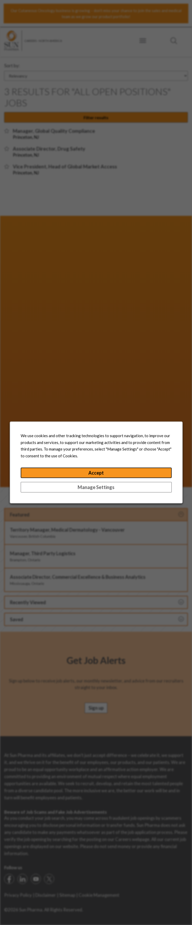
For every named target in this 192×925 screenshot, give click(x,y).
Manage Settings (96, 489)
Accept (96, 474)
